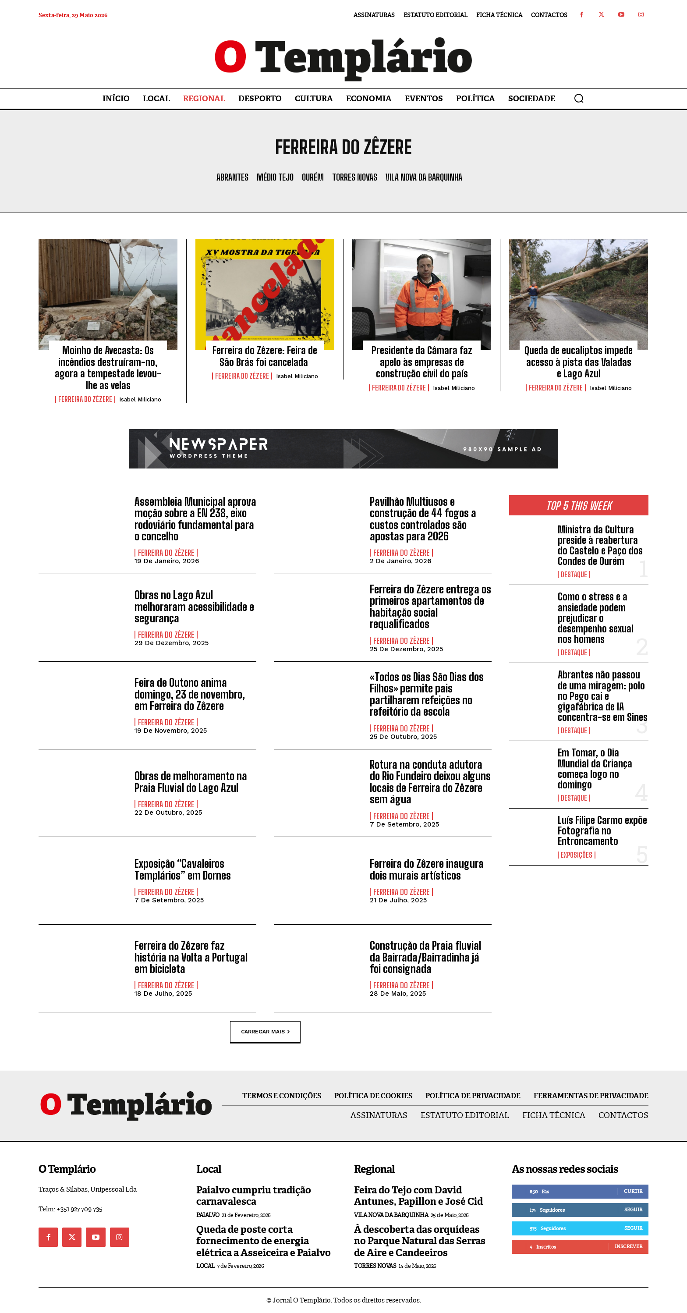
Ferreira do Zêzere (85, 399)
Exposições (576, 855)
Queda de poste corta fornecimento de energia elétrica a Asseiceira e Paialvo (263, 1241)
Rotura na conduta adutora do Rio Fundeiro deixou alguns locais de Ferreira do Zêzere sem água (430, 782)
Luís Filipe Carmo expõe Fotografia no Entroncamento (602, 830)
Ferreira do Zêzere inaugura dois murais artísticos (427, 869)
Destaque (574, 574)
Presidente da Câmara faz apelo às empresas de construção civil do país (422, 362)
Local (205, 1266)
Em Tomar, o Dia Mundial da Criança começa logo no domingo (595, 769)
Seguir (633, 1210)
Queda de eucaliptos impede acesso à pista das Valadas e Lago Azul (578, 362)
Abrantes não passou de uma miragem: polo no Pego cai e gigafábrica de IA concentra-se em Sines (603, 696)
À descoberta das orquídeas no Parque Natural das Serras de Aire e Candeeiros (419, 1241)
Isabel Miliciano (140, 399)
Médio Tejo (275, 177)
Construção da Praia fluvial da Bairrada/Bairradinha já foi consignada (425, 957)
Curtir (633, 1191)
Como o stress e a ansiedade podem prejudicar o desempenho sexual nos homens (596, 618)
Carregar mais (265, 1032)
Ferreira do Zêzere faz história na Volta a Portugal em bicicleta (191, 957)
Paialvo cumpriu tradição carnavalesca (253, 1196)
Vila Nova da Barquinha (424, 177)
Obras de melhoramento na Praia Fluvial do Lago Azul (191, 782)
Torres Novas (354, 177)
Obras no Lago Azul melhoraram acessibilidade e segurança (194, 607)
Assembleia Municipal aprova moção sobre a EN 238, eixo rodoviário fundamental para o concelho (195, 519)
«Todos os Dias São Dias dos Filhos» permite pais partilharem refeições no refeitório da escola (427, 694)
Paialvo (208, 1215)
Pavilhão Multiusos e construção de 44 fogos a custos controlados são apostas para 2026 (423, 519)
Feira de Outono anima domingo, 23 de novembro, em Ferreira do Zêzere (190, 694)
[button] (578, 98)
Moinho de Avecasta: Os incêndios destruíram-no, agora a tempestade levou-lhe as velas (108, 367)
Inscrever (628, 1246)
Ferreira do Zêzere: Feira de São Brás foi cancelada (264, 356)
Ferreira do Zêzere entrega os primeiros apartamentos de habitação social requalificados (430, 606)
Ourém (313, 177)
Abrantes (232, 177)
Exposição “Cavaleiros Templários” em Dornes (183, 869)
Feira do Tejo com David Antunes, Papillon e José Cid (418, 1196)
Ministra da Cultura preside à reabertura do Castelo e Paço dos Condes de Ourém (600, 546)
